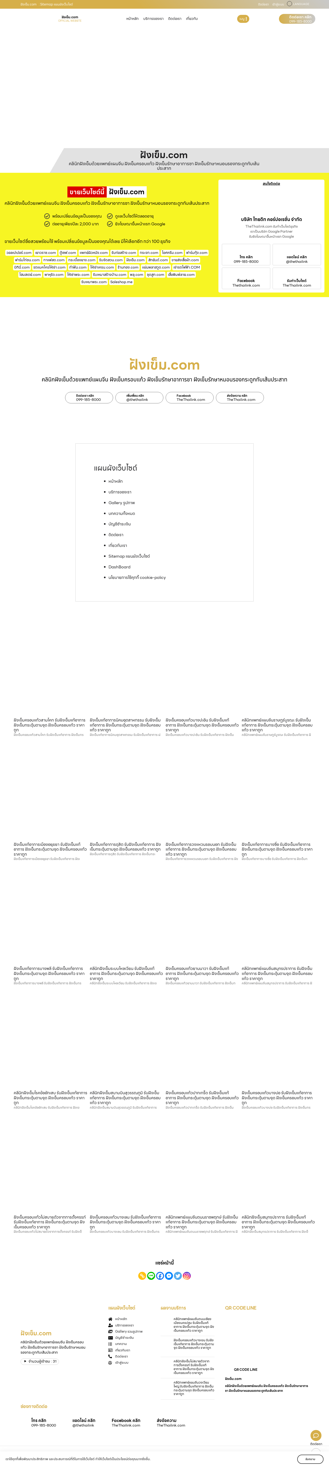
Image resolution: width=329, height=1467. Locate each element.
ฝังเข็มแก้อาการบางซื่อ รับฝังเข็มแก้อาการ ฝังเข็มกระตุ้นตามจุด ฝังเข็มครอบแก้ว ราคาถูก (277, 849)
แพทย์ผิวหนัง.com (94, 253)
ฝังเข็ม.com (135, 260)
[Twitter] (178, 1276)
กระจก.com (149, 253)
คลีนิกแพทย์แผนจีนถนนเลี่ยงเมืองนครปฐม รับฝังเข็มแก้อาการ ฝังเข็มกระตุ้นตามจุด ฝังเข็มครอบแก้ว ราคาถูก (194, 1324)
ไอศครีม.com (172, 253)
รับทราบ (310, 1459)
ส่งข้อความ (167, 1420)
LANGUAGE (301, 4)
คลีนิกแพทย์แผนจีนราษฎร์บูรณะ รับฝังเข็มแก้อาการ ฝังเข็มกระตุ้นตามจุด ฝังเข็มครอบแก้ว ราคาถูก (277, 725)
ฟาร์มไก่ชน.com (27, 260)
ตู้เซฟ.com (68, 253)
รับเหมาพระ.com (94, 282)
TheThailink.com (297, 285)
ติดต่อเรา (263, 4)
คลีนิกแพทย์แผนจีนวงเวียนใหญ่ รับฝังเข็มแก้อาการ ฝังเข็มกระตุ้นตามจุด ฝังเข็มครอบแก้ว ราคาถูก (194, 1388)
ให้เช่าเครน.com (102, 267)
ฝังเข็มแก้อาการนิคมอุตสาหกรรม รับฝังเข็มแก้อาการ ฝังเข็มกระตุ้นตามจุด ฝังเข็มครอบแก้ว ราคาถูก (125, 725)
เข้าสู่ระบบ (278, 4)
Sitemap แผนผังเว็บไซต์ (129, 556)
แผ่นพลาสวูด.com (156, 267)
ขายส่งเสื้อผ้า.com (185, 260)
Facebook (246, 281)
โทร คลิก (246, 257)
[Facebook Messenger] (169, 1276)
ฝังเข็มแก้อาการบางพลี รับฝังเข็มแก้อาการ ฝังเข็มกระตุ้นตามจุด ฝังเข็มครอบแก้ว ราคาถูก (49, 973)
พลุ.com (136, 274)
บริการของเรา (153, 18)
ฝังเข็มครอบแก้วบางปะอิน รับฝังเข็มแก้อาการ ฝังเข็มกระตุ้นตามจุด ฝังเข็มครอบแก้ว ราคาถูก (202, 725)
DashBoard (119, 567)
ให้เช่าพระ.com (78, 274)
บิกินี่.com (22, 267)
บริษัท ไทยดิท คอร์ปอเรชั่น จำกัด (271, 219)
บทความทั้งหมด (122, 513)
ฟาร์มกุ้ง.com (196, 253)
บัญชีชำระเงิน (120, 524)
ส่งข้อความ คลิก (237, 396)
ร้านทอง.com (128, 267)
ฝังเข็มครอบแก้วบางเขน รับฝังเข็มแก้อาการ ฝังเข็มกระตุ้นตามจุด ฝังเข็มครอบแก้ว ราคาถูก (194, 1344)
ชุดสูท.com (155, 274)
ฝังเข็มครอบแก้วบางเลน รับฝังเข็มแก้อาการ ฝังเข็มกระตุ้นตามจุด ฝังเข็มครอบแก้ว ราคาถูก (125, 1222)
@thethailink (297, 262)
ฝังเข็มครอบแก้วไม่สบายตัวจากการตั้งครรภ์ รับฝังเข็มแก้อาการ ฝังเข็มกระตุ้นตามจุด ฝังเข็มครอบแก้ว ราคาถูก (50, 1222)
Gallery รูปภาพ (122, 502)
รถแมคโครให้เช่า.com (49, 267)
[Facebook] (160, 1276)
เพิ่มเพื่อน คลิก (135, 396)
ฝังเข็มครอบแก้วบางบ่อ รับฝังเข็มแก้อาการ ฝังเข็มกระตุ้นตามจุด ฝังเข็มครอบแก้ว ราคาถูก (277, 1097)
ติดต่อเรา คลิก (300, 17)
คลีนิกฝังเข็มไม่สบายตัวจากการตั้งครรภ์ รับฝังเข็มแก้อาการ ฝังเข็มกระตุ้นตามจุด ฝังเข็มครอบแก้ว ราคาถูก (194, 1367)
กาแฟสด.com (54, 260)
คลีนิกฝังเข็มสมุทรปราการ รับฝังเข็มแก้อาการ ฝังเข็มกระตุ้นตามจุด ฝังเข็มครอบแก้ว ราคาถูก (278, 1222)
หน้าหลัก (132, 18)
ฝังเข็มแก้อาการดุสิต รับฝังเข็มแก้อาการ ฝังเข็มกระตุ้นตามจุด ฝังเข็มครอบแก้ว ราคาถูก (125, 847)
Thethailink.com (246, 285)
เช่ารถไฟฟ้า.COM (186, 267)
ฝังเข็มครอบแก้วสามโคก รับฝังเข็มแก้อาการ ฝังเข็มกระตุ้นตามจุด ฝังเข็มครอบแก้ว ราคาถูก (49, 725)
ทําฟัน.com (78, 267)
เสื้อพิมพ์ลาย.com (181, 274)
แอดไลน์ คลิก (297, 257)
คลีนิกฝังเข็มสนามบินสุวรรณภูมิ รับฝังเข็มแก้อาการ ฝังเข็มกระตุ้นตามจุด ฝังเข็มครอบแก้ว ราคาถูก (125, 1097)
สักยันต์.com (158, 260)
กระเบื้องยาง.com (82, 260)
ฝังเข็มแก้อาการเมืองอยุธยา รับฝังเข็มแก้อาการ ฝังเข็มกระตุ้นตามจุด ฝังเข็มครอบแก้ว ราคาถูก (50, 849)
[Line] (151, 1276)
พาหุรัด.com (54, 274)
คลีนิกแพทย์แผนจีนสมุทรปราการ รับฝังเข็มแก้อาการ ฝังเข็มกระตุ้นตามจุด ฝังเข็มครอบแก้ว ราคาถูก (277, 973)
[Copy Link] (142, 1276)
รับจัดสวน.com (111, 260)
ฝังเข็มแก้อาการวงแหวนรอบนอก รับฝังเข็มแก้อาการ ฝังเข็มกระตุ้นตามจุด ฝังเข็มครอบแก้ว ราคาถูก (201, 849)
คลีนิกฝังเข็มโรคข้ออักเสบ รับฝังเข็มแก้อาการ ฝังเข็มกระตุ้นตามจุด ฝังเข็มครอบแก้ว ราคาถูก (50, 1097)
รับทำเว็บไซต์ (297, 281)
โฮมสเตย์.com (30, 274)
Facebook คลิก (126, 1420)
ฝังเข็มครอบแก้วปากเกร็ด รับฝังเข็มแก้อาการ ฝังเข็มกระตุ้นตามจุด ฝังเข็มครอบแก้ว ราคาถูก (202, 1097)
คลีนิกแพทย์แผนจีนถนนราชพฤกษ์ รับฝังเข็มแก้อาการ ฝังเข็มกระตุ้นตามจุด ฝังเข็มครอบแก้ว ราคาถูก (202, 1222)
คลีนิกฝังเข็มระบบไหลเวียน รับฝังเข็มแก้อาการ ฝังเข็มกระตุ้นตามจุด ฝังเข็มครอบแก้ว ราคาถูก (126, 973)
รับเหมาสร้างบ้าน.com (109, 274)
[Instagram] (187, 1276)
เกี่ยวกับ (192, 18)
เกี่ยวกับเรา (118, 545)
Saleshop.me (121, 282)
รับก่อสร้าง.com (123, 253)
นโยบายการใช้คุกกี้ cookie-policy (137, 577)
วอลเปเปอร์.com (19, 253)
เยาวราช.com (45, 253)
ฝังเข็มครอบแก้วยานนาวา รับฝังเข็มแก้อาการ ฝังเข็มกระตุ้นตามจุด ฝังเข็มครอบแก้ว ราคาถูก (202, 973)
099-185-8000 (300, 21)
